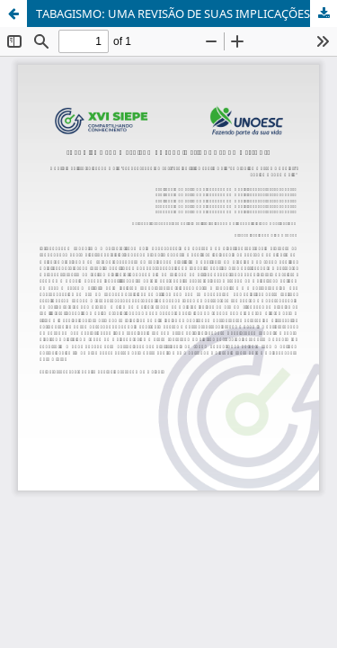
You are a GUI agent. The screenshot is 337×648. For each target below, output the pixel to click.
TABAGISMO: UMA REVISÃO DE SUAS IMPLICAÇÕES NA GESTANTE (186, 13)
